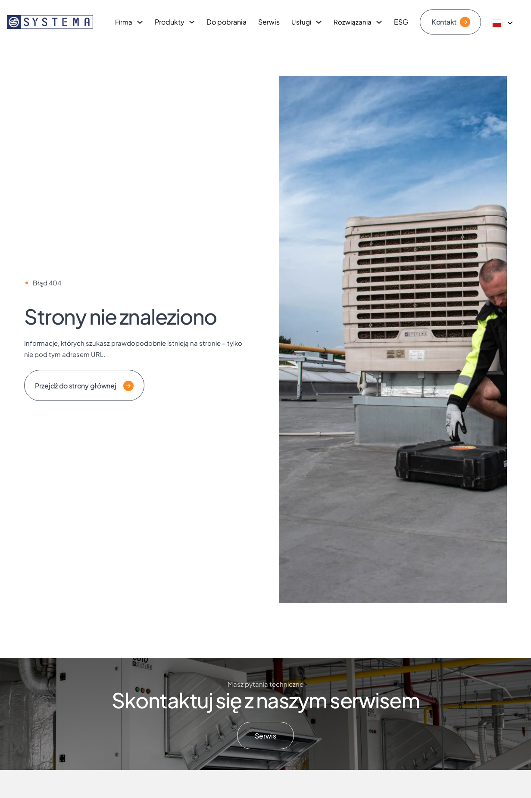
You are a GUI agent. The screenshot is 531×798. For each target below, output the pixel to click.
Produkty (169, 21)
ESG (401, 21)
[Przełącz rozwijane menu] (140, 22)
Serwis (269, 21)
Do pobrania (226, 21)
